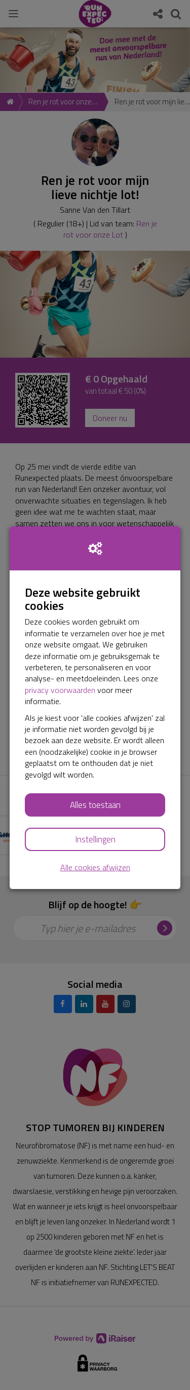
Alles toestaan (95, 805)
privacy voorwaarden (60, 690)
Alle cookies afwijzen (95, 867)
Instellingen (95, 839)
